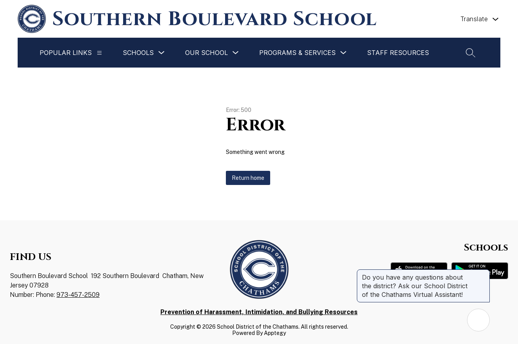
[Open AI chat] (478, 320)
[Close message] (483, 273)
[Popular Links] (99, 53)
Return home (248, 178)
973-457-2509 (78, 294)
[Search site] (470, 52)
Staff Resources (398, 53)
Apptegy (275, 333)
